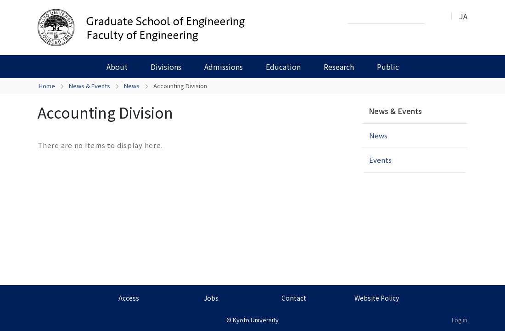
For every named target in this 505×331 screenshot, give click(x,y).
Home (47, 85)
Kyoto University (256, 319)
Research (339, 66)
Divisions (166, 66)
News (132, 85)
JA (463, 16)
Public (388, 66)
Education (283, 66)
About (117, 66)
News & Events (89, 85)
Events (380, 160)
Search (434, 16)
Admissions (223, 66)
